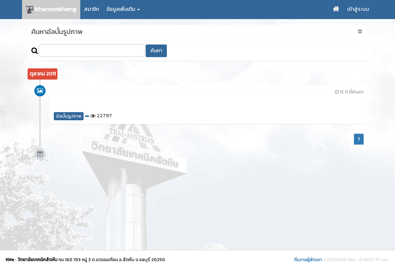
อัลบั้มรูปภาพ (68, 116)
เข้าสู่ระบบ (358, 9)
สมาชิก (91, 9)
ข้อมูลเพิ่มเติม (123, 9)
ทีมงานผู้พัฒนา (308, 259)
